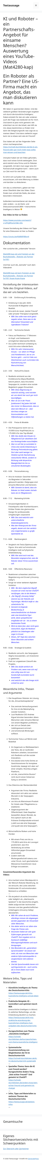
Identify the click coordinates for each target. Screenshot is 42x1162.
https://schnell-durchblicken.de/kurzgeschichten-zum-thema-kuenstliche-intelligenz (23, 1039)
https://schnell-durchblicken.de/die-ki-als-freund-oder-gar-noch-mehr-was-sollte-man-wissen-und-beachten (20, 150)
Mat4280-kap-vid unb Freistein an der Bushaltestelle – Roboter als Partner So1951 (18, 257)
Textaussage (11, 5)
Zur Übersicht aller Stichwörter (16, 1148)
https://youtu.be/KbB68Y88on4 (16, 236)
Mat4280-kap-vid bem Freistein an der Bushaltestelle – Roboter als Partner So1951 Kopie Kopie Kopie (19, 276)
